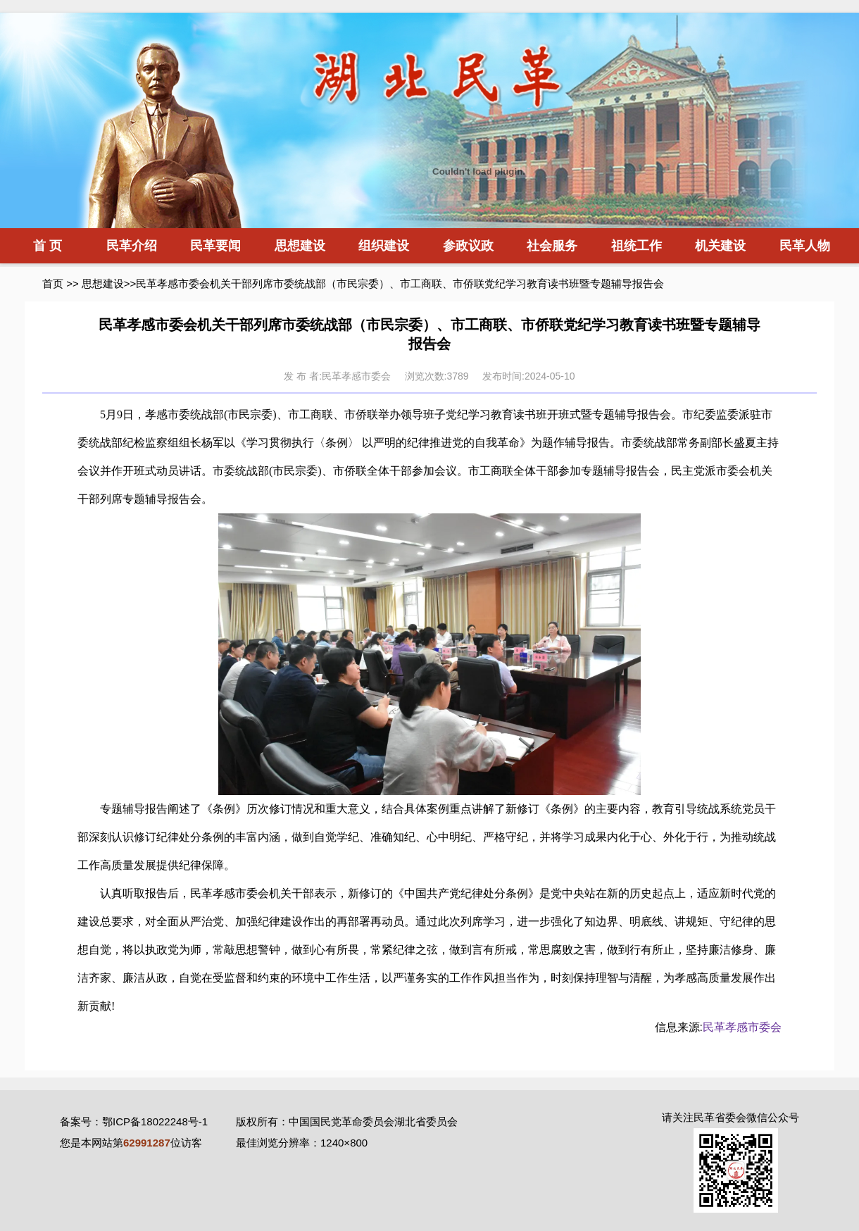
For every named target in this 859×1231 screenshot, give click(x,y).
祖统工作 (636, 246)
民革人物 (804, 246)
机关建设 (720, 246)
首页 (52, 283)
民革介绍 (131, 246)
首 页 (47, 246)
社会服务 (552, 246)
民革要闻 (215, 246)
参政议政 (468, 246)
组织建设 (383, 246)
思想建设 (300, 246)
